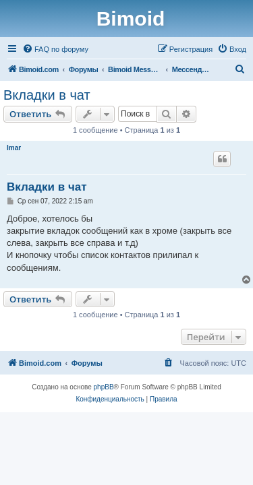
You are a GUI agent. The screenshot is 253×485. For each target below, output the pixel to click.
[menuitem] (55, 49)
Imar (14, 148)
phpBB (104, 387)
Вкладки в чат (46, 95)
